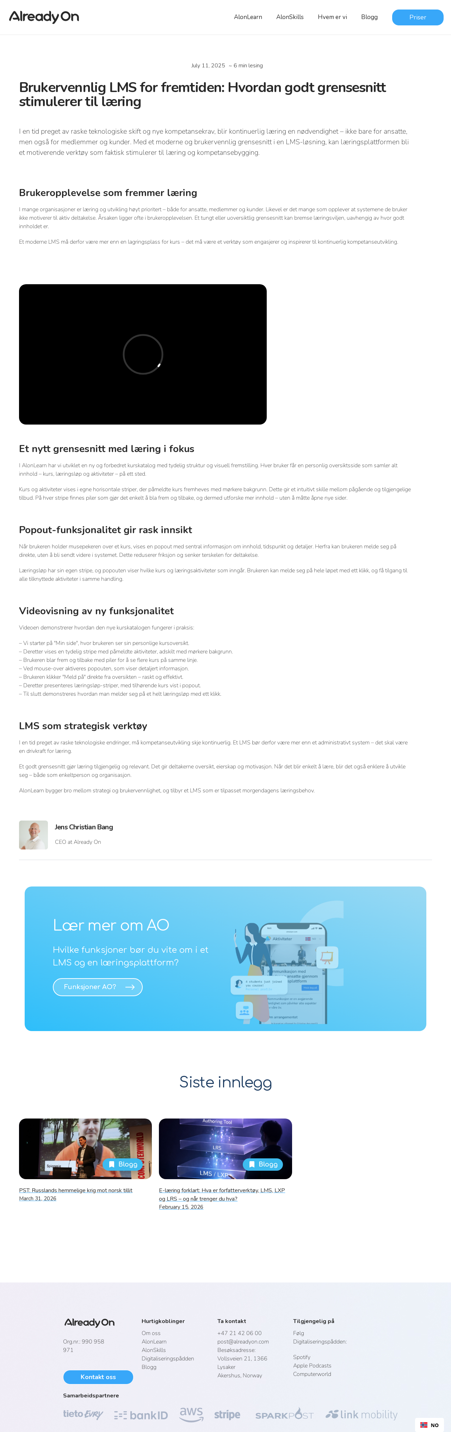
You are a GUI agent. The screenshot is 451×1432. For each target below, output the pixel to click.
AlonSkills (290, 17)
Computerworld (312, 1374)
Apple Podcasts (312, 1366)
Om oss (151, 1333)
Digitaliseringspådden (168, 1359)
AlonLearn (248, 17)
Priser (417, 17)
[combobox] (429, 1425)
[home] (48, 17)
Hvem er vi (332, 17)
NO (429, 1425)
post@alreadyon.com (243, 1342)
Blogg (369, 17)
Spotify (301, 1357)
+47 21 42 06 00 (239, 1333)
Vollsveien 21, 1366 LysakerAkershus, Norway (242, 1362)
